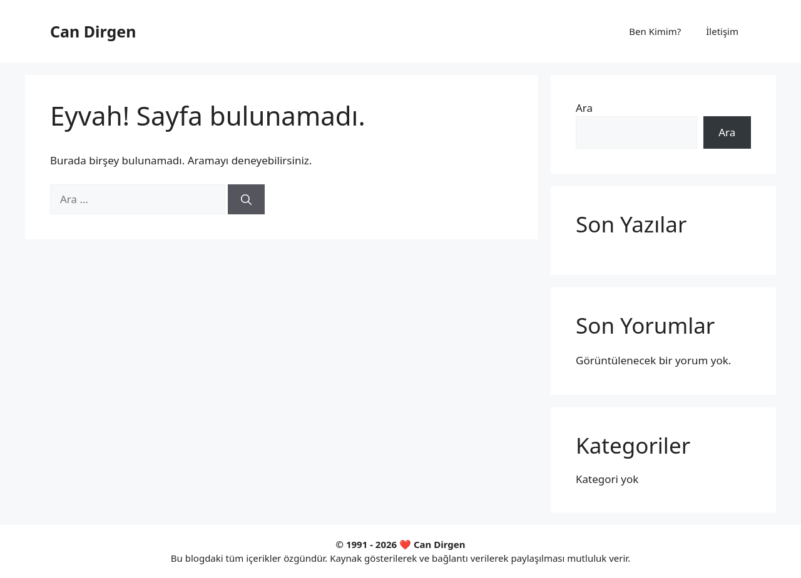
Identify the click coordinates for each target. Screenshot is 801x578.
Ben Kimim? (655, 31)
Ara (584, 108)
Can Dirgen (93, 31)
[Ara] (246, 199)
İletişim (722, 31)
